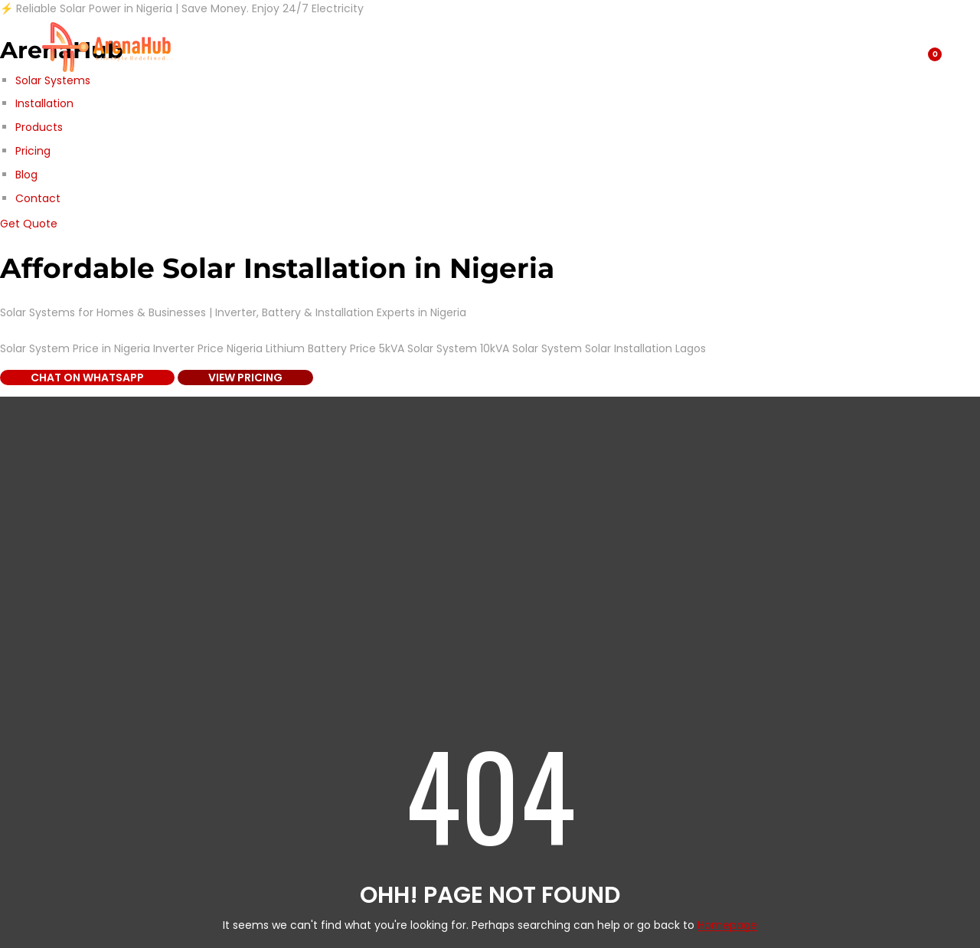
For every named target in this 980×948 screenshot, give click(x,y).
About (347, 46)
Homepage (727, 925)
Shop (211, 46)
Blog (26, 174)
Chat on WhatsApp (87, 377)
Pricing (33, 151)
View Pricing (245, 377)
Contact (37, 198)
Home (504, 46)
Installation (44, 103)
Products (39, 127)
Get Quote (28, 223)
